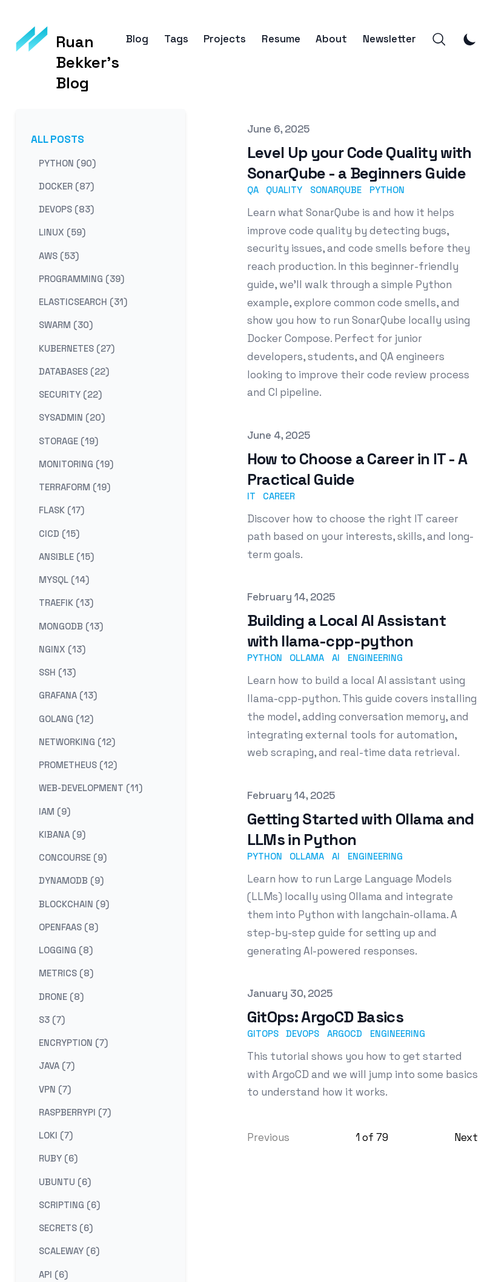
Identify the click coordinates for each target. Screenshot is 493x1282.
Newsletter (389, 39)
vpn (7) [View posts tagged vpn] (55, 1088)
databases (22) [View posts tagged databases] (74, 370)
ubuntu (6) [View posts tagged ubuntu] (65, 1181)
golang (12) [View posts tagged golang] (66, 718)
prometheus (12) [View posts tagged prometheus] (78, 765)
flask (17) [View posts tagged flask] (61, 510)
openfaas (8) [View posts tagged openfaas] (68, 926)
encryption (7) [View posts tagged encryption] (73, 1042)
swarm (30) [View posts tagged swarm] (66, 324)
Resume (281, 39)
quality (284, 190)
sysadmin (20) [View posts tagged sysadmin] (72, 417)
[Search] (439, 39)
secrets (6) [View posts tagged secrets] (66, 1228)
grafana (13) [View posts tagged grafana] (68, 695)
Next (466, 1137)
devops (302, 1033)
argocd (344, 1033)
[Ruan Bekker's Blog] (71, 39)
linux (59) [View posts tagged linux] (62, 232)
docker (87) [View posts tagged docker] (66, 185)
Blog (137, 39)
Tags (176, 39)
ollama (307, 657)
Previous (268, 1137)
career (279, 496)
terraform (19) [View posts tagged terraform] (74, 487)
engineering (375, 657)
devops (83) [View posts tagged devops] (66, 209)
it (251, 496)
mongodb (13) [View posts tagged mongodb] (71, 625)
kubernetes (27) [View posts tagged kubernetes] (76, 347)
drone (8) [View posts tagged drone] (61, 996)
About (331, 39)
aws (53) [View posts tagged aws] (59, 255)
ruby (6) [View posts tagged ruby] (58, 1158)
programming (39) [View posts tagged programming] (81, 278)
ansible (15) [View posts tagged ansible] (66, 556)
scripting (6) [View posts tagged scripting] (69, 1204)
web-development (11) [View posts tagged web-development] (90, 788)
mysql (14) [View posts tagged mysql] (64, 579)
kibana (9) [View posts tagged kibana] (62, 834)
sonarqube (336, 190)
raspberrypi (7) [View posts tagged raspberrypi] (75, 1111)
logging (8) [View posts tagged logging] (66, 950)
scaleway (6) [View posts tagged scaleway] (69, 1251)
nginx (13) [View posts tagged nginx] (62, 648)
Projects (224, 39)
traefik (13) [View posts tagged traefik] (66, 602)
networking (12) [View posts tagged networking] (77, 741)
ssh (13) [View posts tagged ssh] (57, 672)
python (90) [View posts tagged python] (67, 162)
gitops (263, 1033)
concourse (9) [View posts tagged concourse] (73, 857)
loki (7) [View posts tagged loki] (56, 1135)
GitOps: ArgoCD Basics (325, 1017)
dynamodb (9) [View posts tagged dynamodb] (71, 880)
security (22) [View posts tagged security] (70, 394)
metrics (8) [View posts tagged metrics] (66, 973)
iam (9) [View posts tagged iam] (54, 811)
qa (253, 190)
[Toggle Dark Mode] (470, 39)
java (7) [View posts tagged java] (56, 1065)
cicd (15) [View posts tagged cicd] (59, 533)
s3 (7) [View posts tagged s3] (52, 1019)
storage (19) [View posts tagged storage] (68, 440)
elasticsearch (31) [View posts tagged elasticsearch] (83, 301)
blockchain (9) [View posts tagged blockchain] (74, 903)
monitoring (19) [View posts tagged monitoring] (76, 463)
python (387, 190)
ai (336, 657)
